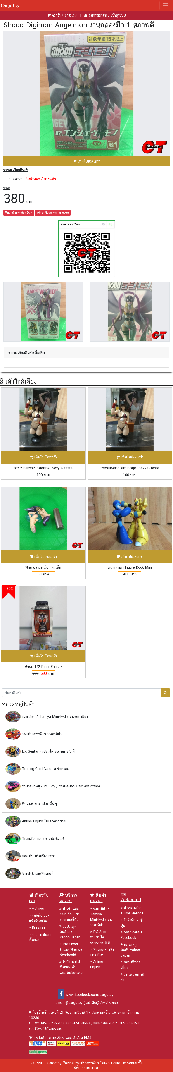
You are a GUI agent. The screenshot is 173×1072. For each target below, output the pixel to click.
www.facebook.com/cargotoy (86, 995)
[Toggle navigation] (165, 5)
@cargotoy (74, 1002)
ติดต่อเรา (37, 928)
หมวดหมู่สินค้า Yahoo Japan (130, 949)
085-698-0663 (78, 1023)
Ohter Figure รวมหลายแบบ (53, 212)
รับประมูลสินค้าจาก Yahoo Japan (69, 931)
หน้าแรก (36, 909)
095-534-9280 (52, 1023)
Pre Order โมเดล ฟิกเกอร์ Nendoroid (70, 949)
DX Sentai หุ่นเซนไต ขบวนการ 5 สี (100, 937)
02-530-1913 (130, 1023)
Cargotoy (10, 5)
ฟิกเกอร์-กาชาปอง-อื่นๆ (18, 212)
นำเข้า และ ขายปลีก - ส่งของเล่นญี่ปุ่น (69, 914)
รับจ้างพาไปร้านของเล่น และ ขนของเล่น (71, 967)
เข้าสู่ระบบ (118, 15)
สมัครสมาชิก (97, 15)
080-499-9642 (105, 1023)
